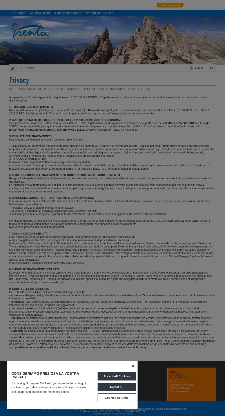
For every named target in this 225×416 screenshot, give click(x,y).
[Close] (133, 366)
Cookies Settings (117, 397)
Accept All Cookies (116, 376)
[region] (72, 385)
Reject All (116, 387)
